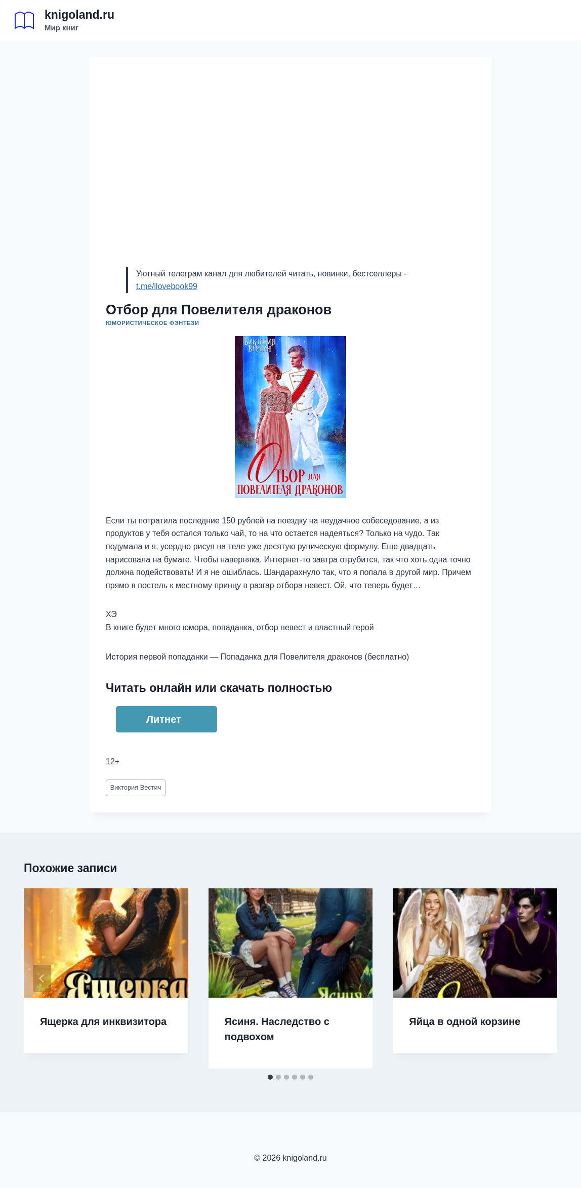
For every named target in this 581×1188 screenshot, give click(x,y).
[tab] (270, 1077)
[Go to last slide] (42, 978)
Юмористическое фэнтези (152, 323)
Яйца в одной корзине (464, 1021)
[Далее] (539, 978)
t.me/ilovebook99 (166, 286)
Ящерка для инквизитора (103, 1021)
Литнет (163, 719)
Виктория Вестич (135, 787)
